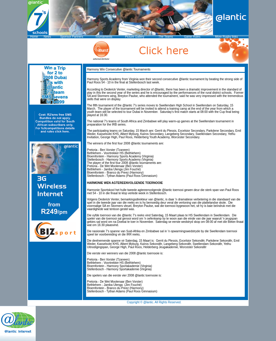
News (47, 36)
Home (34, 36)
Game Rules (192, 36)
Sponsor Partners (71, 36)
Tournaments (103, 36)
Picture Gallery (134, 36)
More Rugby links (226, 36)
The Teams (165, 36)
